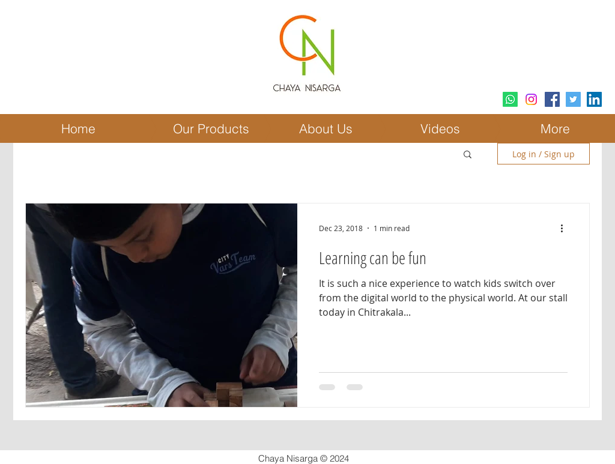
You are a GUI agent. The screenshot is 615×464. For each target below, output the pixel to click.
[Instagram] (531, 99)
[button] (467, 155)
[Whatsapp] (510, 99)
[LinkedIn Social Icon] (594, 99)
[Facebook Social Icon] (552, 99)
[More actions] (566, 228)
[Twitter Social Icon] (573, 99)
